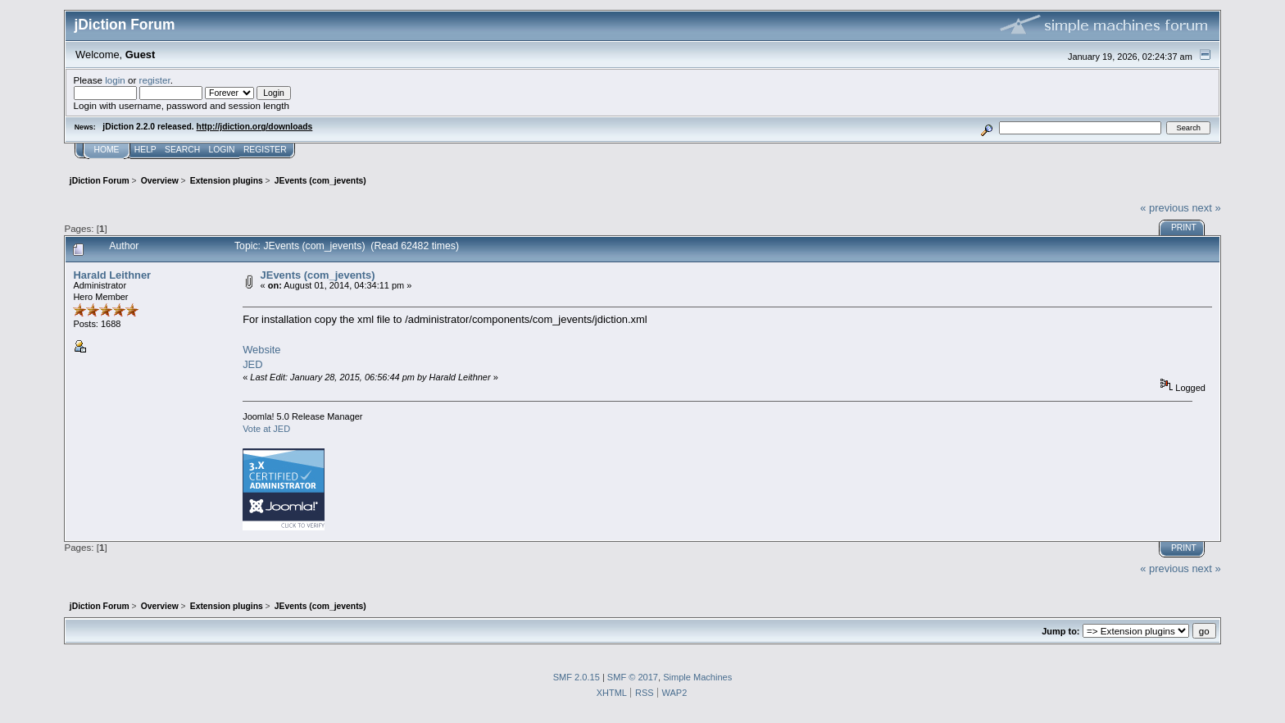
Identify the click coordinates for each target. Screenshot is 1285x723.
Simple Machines (697, 677)
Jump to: (1060, 631)
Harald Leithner (112, 275)
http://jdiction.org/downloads (255, 126)
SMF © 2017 (632, 677)
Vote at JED (266, 429)
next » (1206, 208)
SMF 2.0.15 (576, 677)
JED (252, 364)
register (154, 80)
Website (261, 349)
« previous (1164, 208)
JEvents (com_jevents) (318, 275)
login (115, 80)
